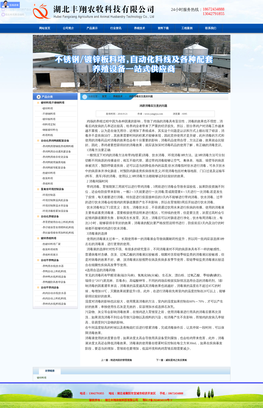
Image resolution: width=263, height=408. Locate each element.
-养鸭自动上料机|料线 (54, 271)
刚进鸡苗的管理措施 (121, 360)
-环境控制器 (49, 194)
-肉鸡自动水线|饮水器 (54, 293)
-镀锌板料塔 (49, 119)
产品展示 (92, 28)
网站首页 (44, 28)
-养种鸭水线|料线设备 (54, 276)
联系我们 (210, 28)
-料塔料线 (47, 135)
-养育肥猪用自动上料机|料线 (58, 222)
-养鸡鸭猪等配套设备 (54, 167)
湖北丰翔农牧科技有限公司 (121, 400)
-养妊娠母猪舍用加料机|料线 (58, 232)
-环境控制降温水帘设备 (55, 205)
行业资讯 (115, 28)
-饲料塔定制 (49, 124)
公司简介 (68, 28)
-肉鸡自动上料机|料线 (54, 298)
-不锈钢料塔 (49, 113)
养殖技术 (139, 28)
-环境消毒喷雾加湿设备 (55, 210)
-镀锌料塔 (47, 108)
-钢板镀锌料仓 (50, 129)
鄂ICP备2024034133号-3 (157, 400)
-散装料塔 (47, 178)
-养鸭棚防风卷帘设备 (54, 282)
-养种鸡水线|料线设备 (54, 303)
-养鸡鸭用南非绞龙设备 (55, 156)
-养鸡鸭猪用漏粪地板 (54, 162)
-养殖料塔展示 (50, 254)
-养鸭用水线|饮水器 (53, 265)
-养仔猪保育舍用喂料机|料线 (58, 227)
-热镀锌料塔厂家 (51, 244)
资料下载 (163, 28)
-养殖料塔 (47, 183)
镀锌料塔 (41, 377)
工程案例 (186, 28)
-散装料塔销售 (50, 249)
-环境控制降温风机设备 (55, 200)
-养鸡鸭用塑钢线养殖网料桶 (58, 146)
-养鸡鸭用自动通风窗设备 (56, 151)
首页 (104, 96)
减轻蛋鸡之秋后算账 (176, 360)
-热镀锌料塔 (49, 172)
